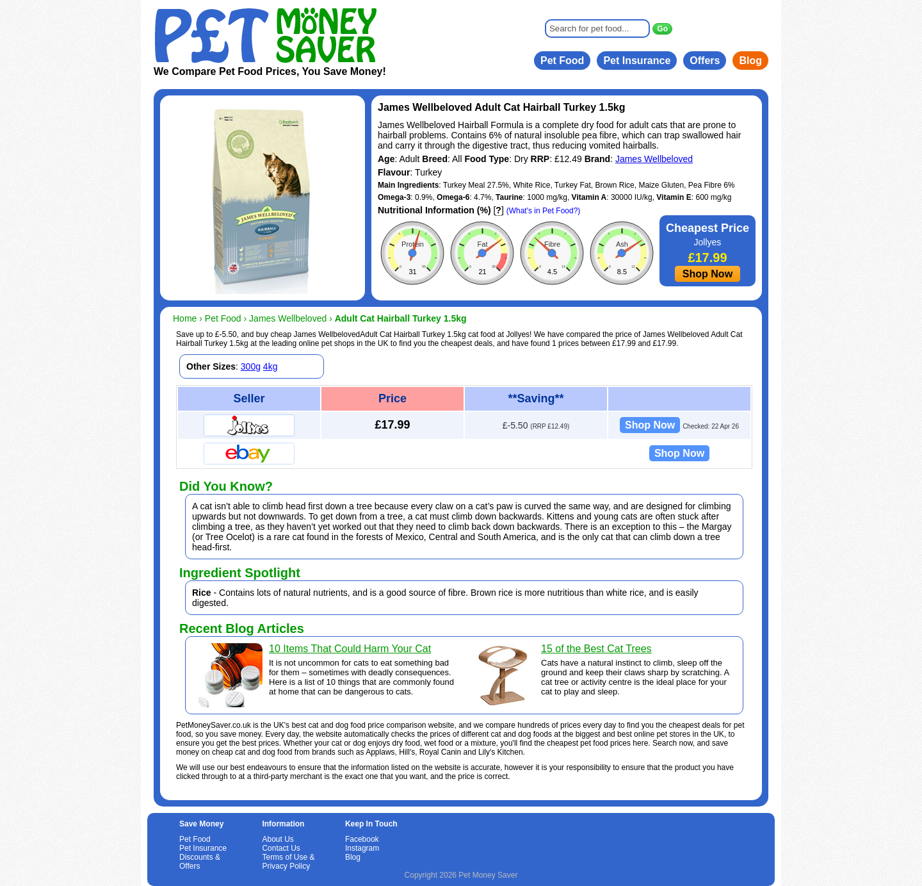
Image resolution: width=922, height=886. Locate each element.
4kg (270, 366)
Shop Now (707, 273)
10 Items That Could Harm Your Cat (350, 648)
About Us (277, 839)
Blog (750, 60)
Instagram (362, 848)
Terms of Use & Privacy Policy (288, 862)
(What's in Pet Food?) (543, 210)
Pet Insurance (636, 60)
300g (251, 366)
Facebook (362, 839)
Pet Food (562, 60)
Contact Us (281, 848)
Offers (705, 60)
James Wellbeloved (654, 159)
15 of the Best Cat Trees (596, 648)
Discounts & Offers (199, 862)
